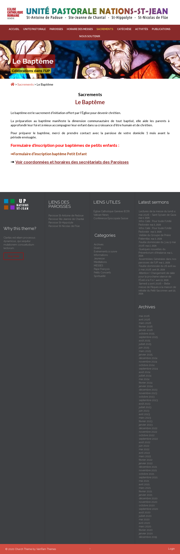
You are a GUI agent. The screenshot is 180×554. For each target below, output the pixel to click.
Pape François (102, 269)
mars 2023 (145, 417)
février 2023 (145, 421)
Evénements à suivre (105, 251)
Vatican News (101, 214)
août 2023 (144, 403)
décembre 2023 (148, 389)
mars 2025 (145, 351)
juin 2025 (144, 347)
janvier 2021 (145, 494)
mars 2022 (145, 456)
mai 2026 (144, 316)
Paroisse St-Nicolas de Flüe (64, 226)
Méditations (100, 262)
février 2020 (146, 530)
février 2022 (145, 459)
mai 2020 (144, 519)
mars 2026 (145, 323)
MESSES (98, 265)
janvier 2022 (146, 463)
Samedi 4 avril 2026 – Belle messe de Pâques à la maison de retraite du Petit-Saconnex (157, 287)
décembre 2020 (148, 498)
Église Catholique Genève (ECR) (112, 211)
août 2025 (144, 340)
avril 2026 (144, 319)
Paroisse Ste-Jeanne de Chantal (66, 219)
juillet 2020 (145, 516)
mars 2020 (145, 526)
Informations (101, 255)
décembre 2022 (148, 428)
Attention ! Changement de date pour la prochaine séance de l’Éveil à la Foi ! (157, 276)
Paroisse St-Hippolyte (61, 222)
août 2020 (144, 512)
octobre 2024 (147, 365)
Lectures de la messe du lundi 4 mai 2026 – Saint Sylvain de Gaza (157, 213)
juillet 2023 (145, 407)
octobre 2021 (146, 473)
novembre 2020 (148, 502)
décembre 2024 (148, 358)
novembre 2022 (148, 431)
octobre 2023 (147, 396)
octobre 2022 (147, 435)
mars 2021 (145, 487)
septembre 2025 (148, 337)
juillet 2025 (145, 344)
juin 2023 (144, 410)
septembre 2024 (148, 368)
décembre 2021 (148, 466)
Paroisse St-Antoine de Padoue (66, 215)
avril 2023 (144, 414)
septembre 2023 (148, 400)
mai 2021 (144, 480)
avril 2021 (144, 484)
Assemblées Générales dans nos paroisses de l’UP (157, 261)
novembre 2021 (148, 470)
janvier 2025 (145, 354)
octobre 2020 (147, 505)
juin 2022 (144, 445)
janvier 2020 (146, 533)
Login (171, 548)
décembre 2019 (148, 537)
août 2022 (144, 442)
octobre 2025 (146, 333)
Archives (99, 244)
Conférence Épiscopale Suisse (111, 218)
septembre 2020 (148, 509)
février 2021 (145, 491)
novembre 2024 (148, 361)
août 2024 (144, 372)
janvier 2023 (146, 424)
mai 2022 (144, 449)
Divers (97, 248)
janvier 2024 (146, 386)
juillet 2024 (145, 375)
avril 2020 (144, 523)
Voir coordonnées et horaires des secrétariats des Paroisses (72, 162)
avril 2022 (144, 452)
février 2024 (145, 382)
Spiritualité (99, 276)
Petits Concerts (102, 272)
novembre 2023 (148, 393)
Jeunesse (99, 258)
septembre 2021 (148, 477)
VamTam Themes (46, 549)
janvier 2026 (146, 330)
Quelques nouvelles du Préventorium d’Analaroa (152, 251)
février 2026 (146, 326)
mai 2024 (144, 379)
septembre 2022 (148, 438)
